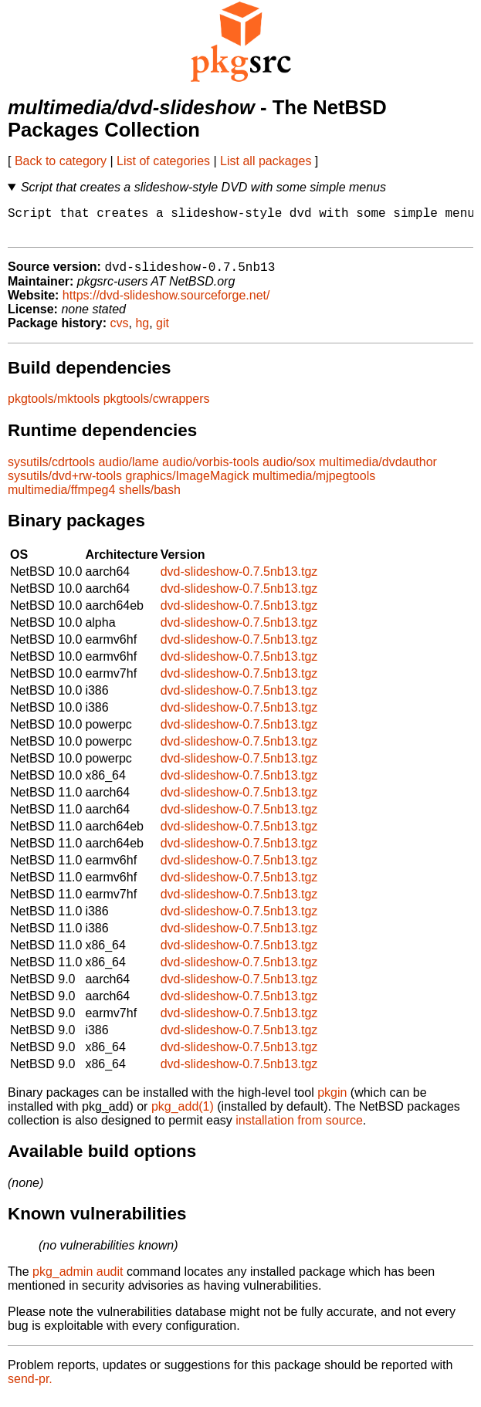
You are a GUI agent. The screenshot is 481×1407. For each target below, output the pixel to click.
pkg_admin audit (77, 1280)
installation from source (299, 1128)
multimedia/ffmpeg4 (61, 498)
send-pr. (30, 1387)
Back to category (61, 160)
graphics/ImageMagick (187, 484)
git (162, 331)
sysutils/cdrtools (51, 470)
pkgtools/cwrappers (156, 407)
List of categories (163, 160)
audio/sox (289, 470)
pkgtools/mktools (54, 407)
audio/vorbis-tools (210, 470)
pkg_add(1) (182, 1114)
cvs (119, 331)
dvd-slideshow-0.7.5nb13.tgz (239, 580)
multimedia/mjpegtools (313, 484)
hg (142, 331)
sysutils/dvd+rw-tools (65, 484)
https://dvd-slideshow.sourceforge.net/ (166, 303)
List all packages (265, 160)
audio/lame (128, 470)
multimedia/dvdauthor (378, 470)
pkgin (332, 1101)
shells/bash (150, 498)
